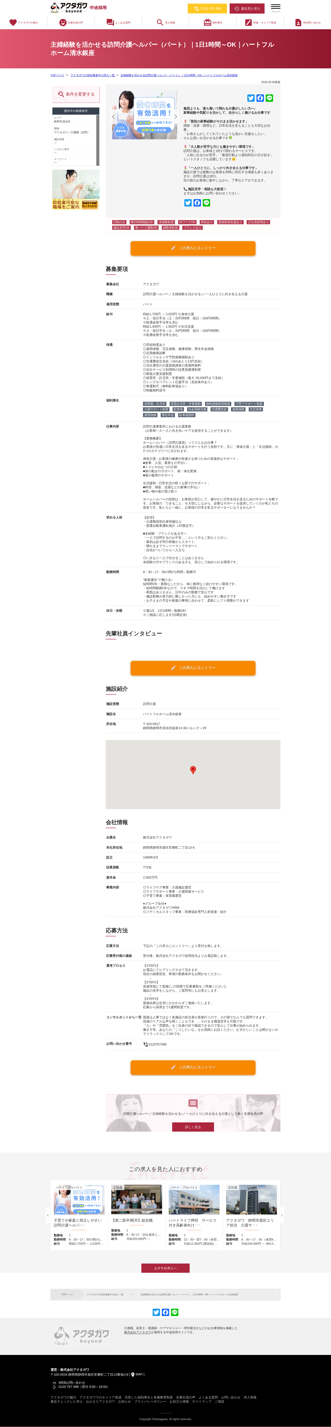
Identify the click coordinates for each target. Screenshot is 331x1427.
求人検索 (165, 22)
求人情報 (250, 1397)
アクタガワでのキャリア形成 (100, 1397)
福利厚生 (213, 22)
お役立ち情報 (179, 1402)
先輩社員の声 (71, 22)
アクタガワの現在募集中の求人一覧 (92, 75)
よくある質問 (118, 22)
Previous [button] (48, 1215)
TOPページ (57, 75)
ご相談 (219, 1402)
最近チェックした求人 (67, 1402)
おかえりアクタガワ (100, 1402)
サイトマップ (201, 1402)
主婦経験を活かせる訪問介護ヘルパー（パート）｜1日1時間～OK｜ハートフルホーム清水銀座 (178, 75)
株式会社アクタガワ (137, 1332)
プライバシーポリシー (150, 1402)
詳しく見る (193, 1127)
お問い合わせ (230, 1397)
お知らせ (124, 1402)
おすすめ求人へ (165, 1268)
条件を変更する (75, 95)
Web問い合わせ (307, 22)
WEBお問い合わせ (72, 1383)
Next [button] (282, 1215)
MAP (139, 1374)
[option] (79, 1215)
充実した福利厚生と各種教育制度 (149, 1397)
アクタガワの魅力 (23, 22)
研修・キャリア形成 (260, 22)
